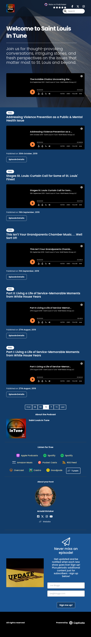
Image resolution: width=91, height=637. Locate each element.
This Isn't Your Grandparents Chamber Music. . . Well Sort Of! (44, 236)
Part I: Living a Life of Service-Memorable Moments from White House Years (42, 353)
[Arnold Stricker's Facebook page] (41, 520)
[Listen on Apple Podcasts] (25, 457)
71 (51, 407)
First (29, 407)
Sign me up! (66, 608)
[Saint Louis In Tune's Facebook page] (72, 7)
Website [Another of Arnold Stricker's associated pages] (45, 524)
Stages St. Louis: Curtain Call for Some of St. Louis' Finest (42, 177)
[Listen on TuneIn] (75, 474)
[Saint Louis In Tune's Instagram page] (82, 7)
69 (40, 407)
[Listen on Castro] (35, 474)
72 (56, 407)
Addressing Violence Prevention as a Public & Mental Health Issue (44, 118)
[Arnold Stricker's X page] (44, 520)
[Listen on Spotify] (49, 457)
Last (63, 407)
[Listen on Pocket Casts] (47, 465)
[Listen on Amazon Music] (21, 465)
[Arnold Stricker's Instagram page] (47, 520)
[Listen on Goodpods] (55, 474)
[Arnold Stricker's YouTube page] (49, 520)
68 (35, 407)
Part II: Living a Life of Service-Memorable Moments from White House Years (43, 295)
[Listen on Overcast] (15, 474)
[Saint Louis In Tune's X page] (76, 7)
